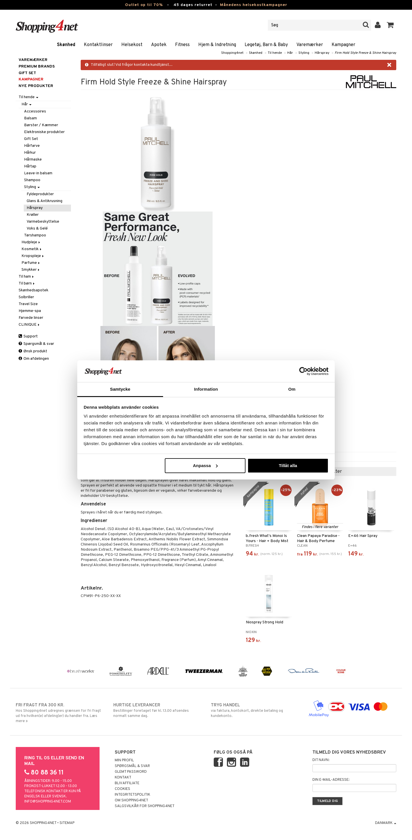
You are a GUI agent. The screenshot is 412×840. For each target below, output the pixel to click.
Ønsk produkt (33, 351)
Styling (303, 53)
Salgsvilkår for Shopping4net (145, 806)
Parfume (31, 262)
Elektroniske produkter (44, 132)
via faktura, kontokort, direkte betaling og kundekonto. (255, 710)
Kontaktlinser (98, 45)
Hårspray (322, 53)
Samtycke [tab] (120, 389)
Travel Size (28, 304)
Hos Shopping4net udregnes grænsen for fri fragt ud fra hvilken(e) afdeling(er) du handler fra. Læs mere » (60, 713)
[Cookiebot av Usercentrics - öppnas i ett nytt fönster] (303, 371)
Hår (290, 53)
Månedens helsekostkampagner (253, 5)
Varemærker (309, 45)
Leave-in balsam (38, 173)
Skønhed (66, 45)
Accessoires (35, 111)
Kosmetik (31, 249)
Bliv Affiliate (127, 783)
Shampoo (32, 180)
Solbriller (26, 297)
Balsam (30, 118)
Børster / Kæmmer (41, 125)
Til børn (27, 283)
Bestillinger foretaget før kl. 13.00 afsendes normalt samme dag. (157, 710)
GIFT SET (27, 73)
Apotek (159, 45)
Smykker (30, 269)
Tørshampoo (35, 235)
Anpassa (205, 465)
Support (28, 336)
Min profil (124, 760)
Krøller (33, 214)
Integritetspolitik (132, 794)
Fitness (182, 45)
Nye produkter (36, 86)
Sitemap (67, 823)
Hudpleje (31, 242)
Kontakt (123, 777)
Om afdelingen (34, 358)
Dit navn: (320, 760)
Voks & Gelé (37, 228)
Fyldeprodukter (40, 194)
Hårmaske (33, 159)
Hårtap (30, 166)
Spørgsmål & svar (36, 343)
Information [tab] (206, 389)
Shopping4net (232, 53)
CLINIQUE (29, 324)
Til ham (27, 276)
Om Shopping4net (131, 800)
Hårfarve (32, 145)
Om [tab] (291, 389)
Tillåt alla (288, 465)
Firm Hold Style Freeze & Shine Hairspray (365, 53)
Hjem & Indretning (217, 45)
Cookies (122, 789)
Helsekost (131, 45)
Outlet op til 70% (144, 5)
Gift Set (31, 139)
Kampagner (343, 45)
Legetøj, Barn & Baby (266, 45)
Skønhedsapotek (33, 290)
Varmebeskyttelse (43, 221)
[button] (390, 25)
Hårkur (30, 152)
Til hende (275, 53)
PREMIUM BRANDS (37, 66)
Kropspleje (33, 256)
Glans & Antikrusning (44, 201)
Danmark (385, 823)
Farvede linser (31, 317)
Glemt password (131, 772)
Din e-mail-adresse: (330, 780)
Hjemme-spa (30, 311)
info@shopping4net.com (47, 801)
